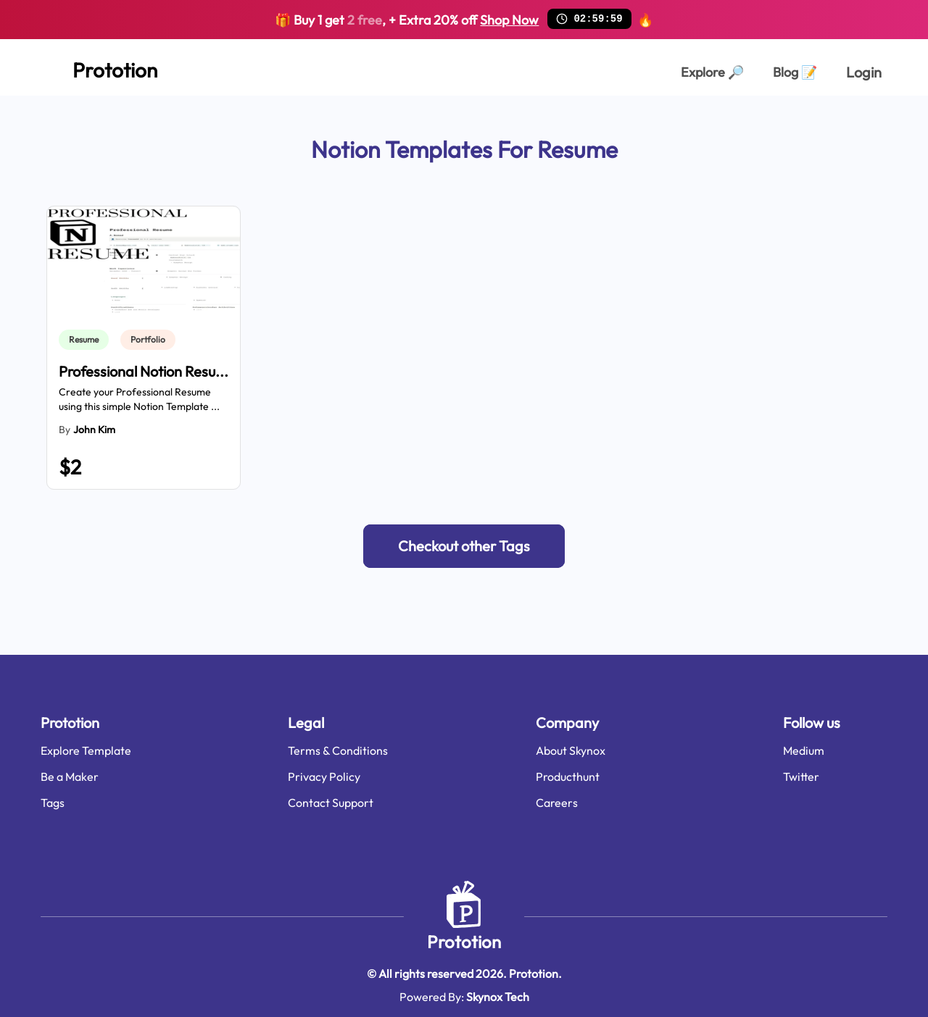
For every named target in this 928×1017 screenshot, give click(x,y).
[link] (87, 340)
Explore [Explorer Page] (712, 72)
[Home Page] (99, 67)
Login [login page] (864, 72)
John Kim (94, 429)
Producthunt (568, 776)
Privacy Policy (324, 776)
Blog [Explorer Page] (795, 72)
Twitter (801, 776)
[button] (464, 546)
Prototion (464, 942)
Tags (53, 802)
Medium (803, 750)
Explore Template (86, 750)
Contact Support (330, 802)
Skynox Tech (497, 996)
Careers (557, 802)
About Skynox (570, 750)
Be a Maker (70, 776)
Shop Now (509, 20)
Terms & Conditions (338, 750)
